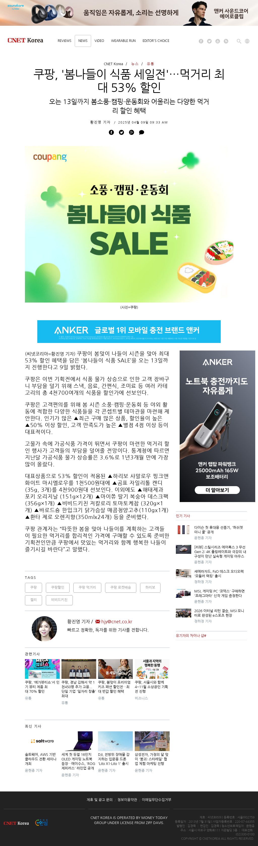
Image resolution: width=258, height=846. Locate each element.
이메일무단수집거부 (156, 800)
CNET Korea (113, 64)
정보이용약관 (127, 800)
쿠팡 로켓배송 (120, 587)
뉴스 (135, 64)
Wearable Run (123, 40)
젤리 (33, 600)
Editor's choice (156, 40)
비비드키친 (59, 600)
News (82, 40)
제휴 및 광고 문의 (100, 800)
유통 (150, 64)
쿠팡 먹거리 (87, 587)
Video (99, 40)
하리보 (150, 587)
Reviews (64, 40)
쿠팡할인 (57, 587)
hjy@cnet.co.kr (113, 621)
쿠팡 (33, 587)
